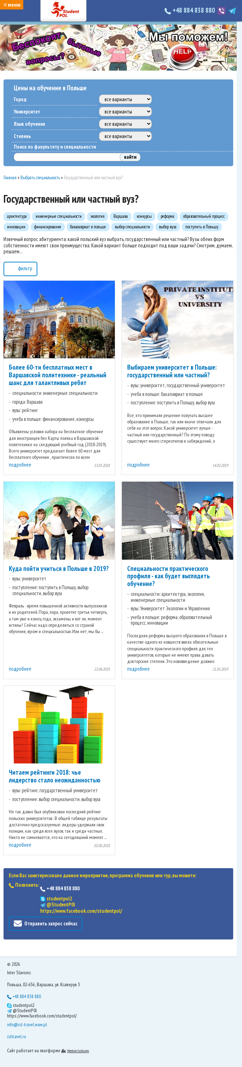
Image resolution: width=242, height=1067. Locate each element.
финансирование (47, 227)
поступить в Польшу (201, 227)
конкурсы (144, 216)
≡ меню (12, 4)
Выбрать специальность (40, 178)
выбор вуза (167, 227)
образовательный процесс (204, 216)
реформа (167, 216)
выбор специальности (132, 227)
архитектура (17, 216)
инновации (16, 227)
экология (98, 216)
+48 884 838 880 (190, 10)
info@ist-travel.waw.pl (27, 1024)
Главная (10, 178)
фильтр (20, 267)
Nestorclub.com (78, 1050)
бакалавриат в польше (88, 227)
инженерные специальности (59, 216)
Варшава (120, 216)
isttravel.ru (16, 1036)
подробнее (20, 465)
